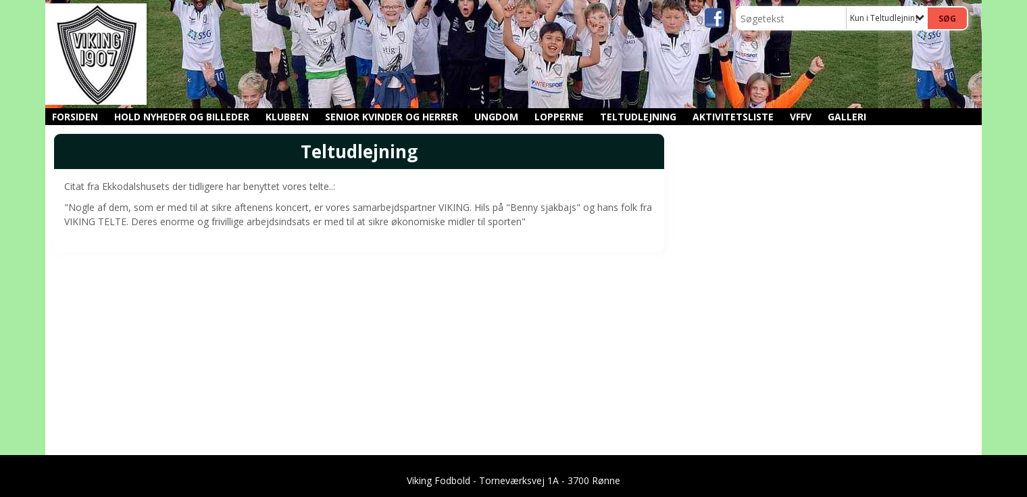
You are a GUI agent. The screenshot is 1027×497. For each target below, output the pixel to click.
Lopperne (559, 116)
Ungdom (496, 116)
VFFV (800, 116)
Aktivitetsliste (733, 116)
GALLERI (847, 116)
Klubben (287, 116)
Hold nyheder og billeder (181, 116)
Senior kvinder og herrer (391, 116)
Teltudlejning (638, 116)
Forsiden (75, 116)
